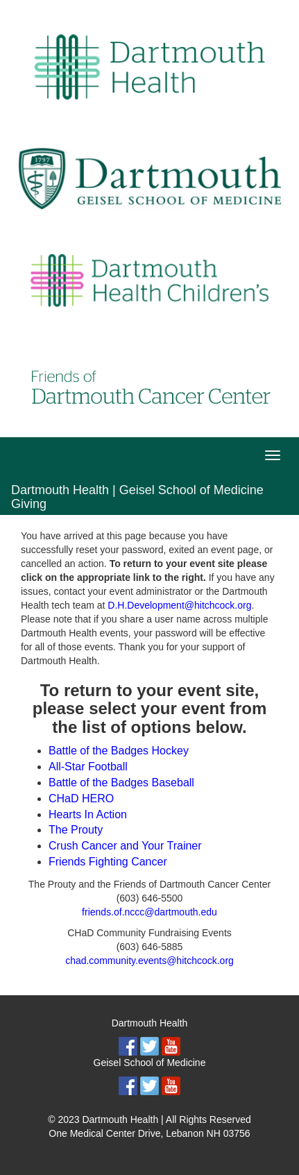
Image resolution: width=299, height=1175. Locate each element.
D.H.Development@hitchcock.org (179, 605)
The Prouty (76, 830)
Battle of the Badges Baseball (121, 782)
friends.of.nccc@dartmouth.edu (149, 912)
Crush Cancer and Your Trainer (125, 846)
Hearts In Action (88, 814)
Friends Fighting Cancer (108, 862)
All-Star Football (88, 766)
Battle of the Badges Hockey (119, 750)
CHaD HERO (81, 798)
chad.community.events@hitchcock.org (149, 960)
